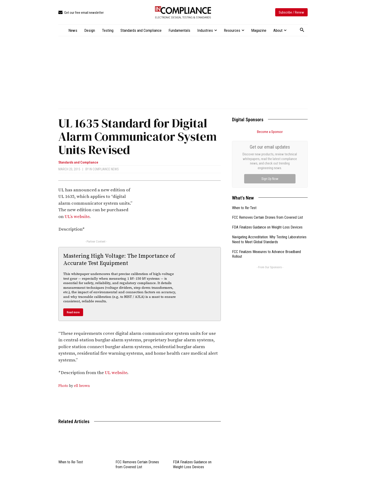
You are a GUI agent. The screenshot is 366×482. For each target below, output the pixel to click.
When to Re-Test (70, 462)
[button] (302, 30)
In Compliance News (104, 169)
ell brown (82, 386)
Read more (73, 312)
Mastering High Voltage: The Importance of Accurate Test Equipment (119, 260)
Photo (63, 386)
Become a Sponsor (270, 132)
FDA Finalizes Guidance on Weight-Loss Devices (267, 174)
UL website (116, 372)
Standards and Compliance (78, 162)
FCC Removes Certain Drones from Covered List (267, 165)
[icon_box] (81, 12)
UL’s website (77, 216)
